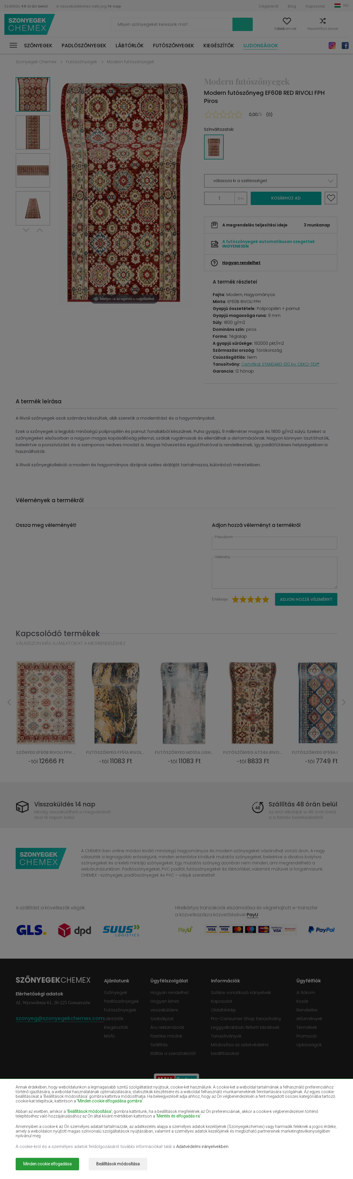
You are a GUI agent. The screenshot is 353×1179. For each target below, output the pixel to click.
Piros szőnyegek (96, 1111)
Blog (292, 6)
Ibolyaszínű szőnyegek (166, 1111)
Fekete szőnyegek (34, 1111)
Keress (216, 24)
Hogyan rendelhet (241, 263)
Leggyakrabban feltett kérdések (245, 1027)
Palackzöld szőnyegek (295, 1102)
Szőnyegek (38, 45)
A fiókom (248, 28)
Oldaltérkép (223, 1010)
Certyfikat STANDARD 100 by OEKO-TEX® (280, 364)
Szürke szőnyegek (226, 1128)
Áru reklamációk (167, 1027)
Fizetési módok (166, 1036)
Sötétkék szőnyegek (229, 1111)
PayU (252, 914)
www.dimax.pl (322, 1160)
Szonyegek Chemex (36, 61)
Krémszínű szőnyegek (102, 1119)
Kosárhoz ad (286, 198)
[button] (270, 181)
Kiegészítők (218, 45)
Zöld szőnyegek (31, 1136)
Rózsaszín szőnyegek (165, 1128)
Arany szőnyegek (97, 1136)
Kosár (344, 28)
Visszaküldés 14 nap (65, 804)
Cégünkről (268, 6)
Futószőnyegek (173, 45)
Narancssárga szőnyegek (105, 1128)
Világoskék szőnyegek (37, 1128)
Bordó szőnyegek (226, 1102)
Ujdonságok (260, 45)
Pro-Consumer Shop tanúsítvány (246, 1018)
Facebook (345, 45)
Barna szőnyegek (161, 1102)
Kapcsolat (315, 6)
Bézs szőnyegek (31, 1102)
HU (346, 5)
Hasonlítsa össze (312, 28)
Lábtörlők (130, 45)
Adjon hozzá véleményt (306, 599)
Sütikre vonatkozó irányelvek (241, 992)
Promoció (306, 1036)
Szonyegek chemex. (71, 1160)
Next (26, 232)
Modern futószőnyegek (130, 61)
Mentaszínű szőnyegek (296, 1119)
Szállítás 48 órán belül (303, 804)
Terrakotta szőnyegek (295, 1128)
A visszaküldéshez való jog (88, 6)
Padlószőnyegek (84, 45)
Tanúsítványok (226, 1036)
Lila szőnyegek (158, 1119)
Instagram (332, 45)
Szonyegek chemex (29, 24)
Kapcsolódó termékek (58, 633)
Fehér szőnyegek (97, 1102)
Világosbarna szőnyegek (297, 1111)
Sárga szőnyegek (226, 1119)
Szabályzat (162, 1018)
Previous (39, 232)
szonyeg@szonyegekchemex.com (60, 1018)
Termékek (306, 1027)
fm (241, 198)
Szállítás (26, 6)
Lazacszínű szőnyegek (38, 1119)
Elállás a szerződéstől (173, 1053)
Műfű (109, 1036)
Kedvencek (276, 28)
